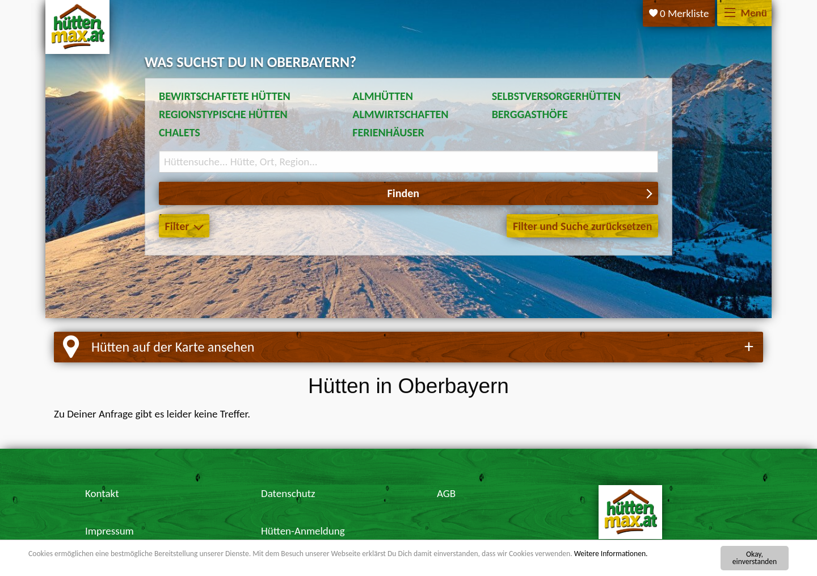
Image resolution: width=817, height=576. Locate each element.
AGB (446, 493)
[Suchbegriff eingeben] (408, 162)
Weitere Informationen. (611, 554)
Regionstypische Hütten (223, 114)
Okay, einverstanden (754, 558)
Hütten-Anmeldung (303, 530)
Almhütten (382, 96)
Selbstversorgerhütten (556, 96)
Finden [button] (403, 193)
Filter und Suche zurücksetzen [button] (582, 226)
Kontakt (102, 493)
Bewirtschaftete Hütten (224, 96)
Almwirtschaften (400, 114)
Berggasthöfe (530, 114)
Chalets (179, 132)
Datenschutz (288, 493)
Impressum (109, 530)
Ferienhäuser (388, 132)
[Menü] (730, 13)
